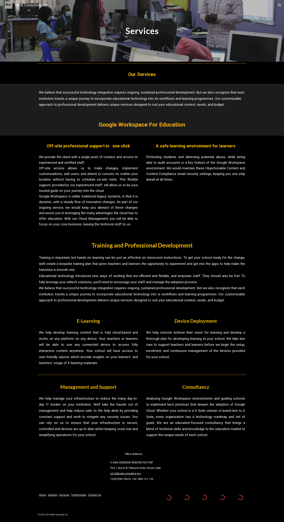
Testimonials (78, 495)
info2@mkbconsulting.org (125, 473)
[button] (279, 5)
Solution (53, 495)
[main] (142, 30)
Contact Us (94, 495)
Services (64, 495)
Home (42, 495)
